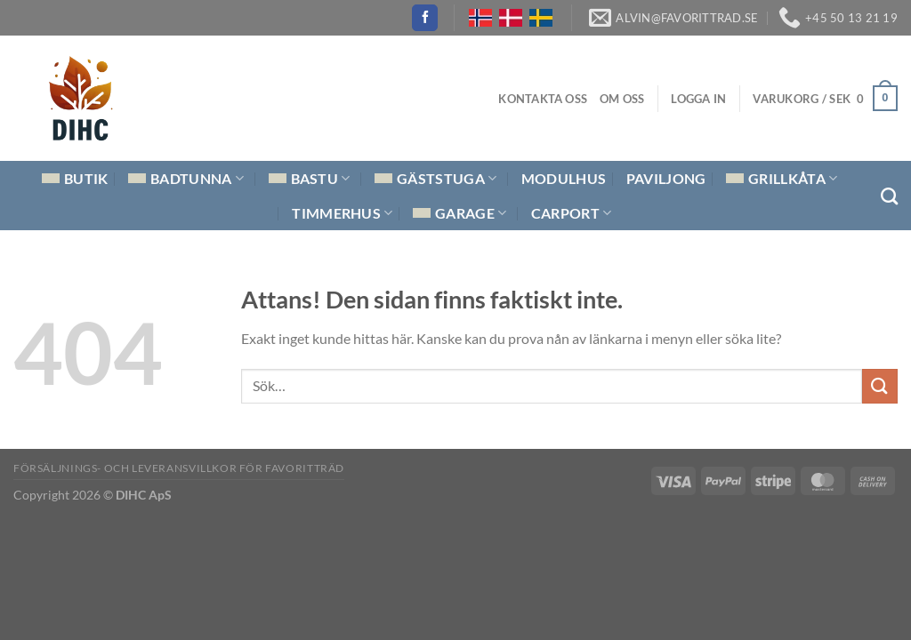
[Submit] (880, 386)
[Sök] (889, 196)
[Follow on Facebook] (425, 17)
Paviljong (666, 178)
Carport (571, 213)
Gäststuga (435, 179)
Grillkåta (781, 179)
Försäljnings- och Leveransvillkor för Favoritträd (178, 468)
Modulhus (564, 178)
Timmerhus (342, 213)
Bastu (310, 179)
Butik (75, 178)
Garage (459, 213)
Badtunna (186, 179)
